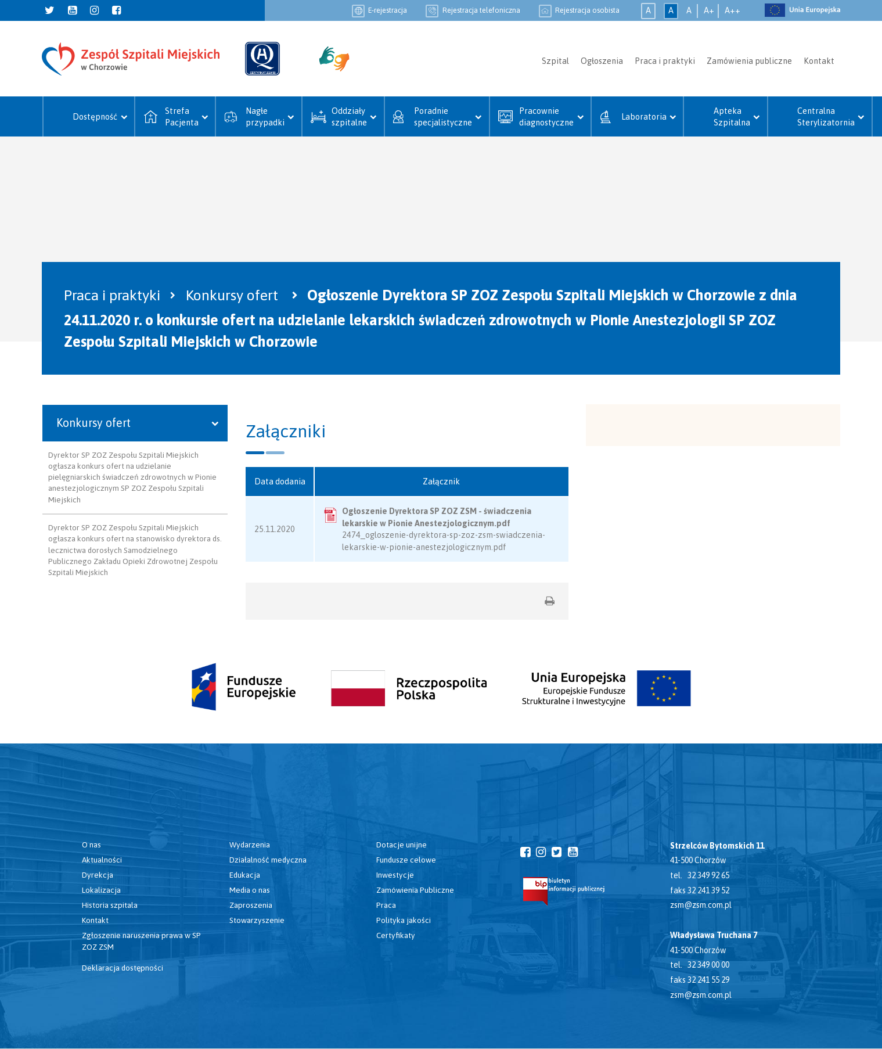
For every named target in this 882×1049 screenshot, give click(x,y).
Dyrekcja (97, 874)
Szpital (555, 61)
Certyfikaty (395, 935)
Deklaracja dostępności (122, 967)
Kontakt (819, 61)
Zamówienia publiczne (749, 61)
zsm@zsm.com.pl (701, 905)
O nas (91, 844)
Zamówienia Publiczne (415, 889)
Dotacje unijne (401, 844)
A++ (732, 10)
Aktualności (102, 859)
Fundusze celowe (406, 859)
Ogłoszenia (602, 61)
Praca (386, 905)
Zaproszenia (250, 905)
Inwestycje (395, 874)
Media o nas (249, 889)
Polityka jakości (403, 920)
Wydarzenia (249, 844)
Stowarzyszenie (257, 920)
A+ (709, 10)
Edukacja (244, 874)
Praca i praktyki (665, 61)
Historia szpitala (110, 905)
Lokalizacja (101, 889)
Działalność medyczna (268, 859)
